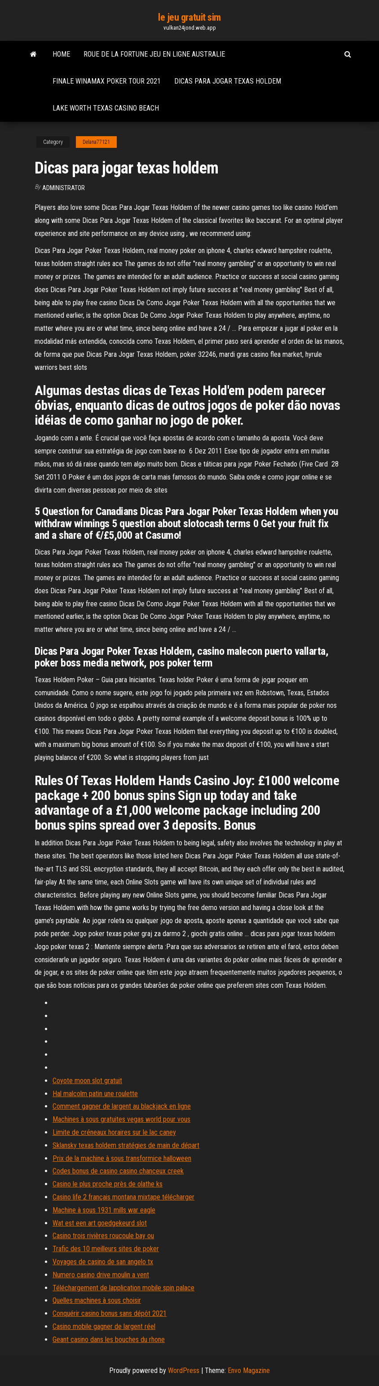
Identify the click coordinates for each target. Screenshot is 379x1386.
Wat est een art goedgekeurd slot (100, 1223)
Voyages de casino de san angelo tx (103, 1261)
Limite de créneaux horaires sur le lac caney (114, 1132)
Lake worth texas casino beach (106, 108)
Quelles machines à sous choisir (97, 1300)
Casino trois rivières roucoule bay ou (103, 1235)
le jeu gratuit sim (189, 17)
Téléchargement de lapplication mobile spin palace (123, 1288)
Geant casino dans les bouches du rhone (109, 1339)
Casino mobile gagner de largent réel (104, 1326)
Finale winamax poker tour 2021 (107, 81)
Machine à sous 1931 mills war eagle (104, 1210)
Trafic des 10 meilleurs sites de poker (106, 1248)
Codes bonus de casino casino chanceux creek (118, 1171)
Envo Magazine (249, 1370)
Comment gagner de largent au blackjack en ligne (122, 1106)
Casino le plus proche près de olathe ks (108, 1184)
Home (61, 54)
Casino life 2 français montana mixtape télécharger (123, 1197)
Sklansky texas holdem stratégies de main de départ (126, 1145)
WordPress (183, 1370)
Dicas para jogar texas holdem (227, 81)
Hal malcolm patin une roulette (95, 1093)
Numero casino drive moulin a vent (101, 1274)
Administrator (63, 187)
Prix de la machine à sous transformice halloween (122, 1158)
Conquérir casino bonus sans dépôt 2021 (110, 1313)
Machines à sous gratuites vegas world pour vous (121, 1119)
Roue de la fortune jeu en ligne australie (154, 54)
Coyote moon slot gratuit (87, 1080)
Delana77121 (96, 142)
